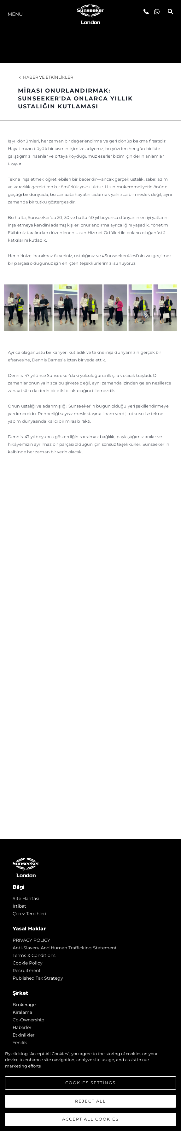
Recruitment (27, 970)
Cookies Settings (90, 1082)
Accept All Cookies (90, 1119)
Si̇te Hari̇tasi (26, 898)
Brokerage (24, 1004)
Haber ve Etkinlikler (45, 77)
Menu (15, 14)
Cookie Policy (28, 963)
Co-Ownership (28, 1020)
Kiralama (22, 1012)
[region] (90, 1087)
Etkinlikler (24, 1035)
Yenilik (20, 1042)
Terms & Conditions (34, 955)
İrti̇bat (19, 906)
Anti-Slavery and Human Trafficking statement (65, 948)
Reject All (90, 1101)
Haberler (22, 1027)
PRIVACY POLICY (31, 940)
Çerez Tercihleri (29, 913)
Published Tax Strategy (38, 978)
